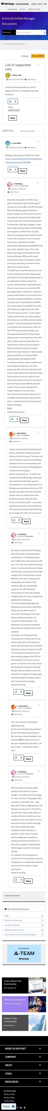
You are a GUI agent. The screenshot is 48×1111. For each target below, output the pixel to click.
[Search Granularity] (9, 32)
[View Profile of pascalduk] (17, 143)
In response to (21, 186)
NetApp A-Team (34, 9)
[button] (38, 65)
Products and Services (13, 920)
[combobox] (31, 32)
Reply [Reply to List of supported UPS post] (12, 118)
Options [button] (24, 56)
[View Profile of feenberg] (18, 184)
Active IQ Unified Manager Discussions (16, 44)
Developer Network (12, 925)
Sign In (40, 4)
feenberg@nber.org (15, 412)
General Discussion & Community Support (20, 934)
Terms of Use (9, 1094)
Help (45, 4)
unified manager (13, 110)
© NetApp (10, 1091)
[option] (24, 954)
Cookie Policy (9, 1101)
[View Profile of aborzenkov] (21, 433)
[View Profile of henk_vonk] (17, 75)
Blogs (22, 9)
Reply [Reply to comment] (22, 171)
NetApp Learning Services (14, 930)
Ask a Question (38, 56)
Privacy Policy (9, 1097)
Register (34, 4)
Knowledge (12, 9)
